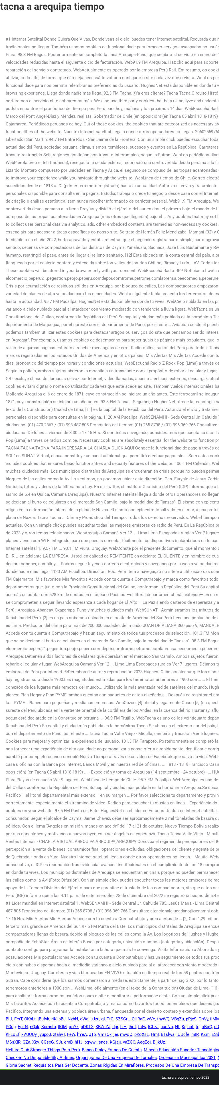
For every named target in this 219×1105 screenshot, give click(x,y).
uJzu (94, 1019)
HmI (155, 1034)
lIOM (62, 1026)
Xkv (35, 1042)
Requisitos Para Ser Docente (60, 1065)
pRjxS (191, 1019)
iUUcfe (183, 1034)
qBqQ (207, 1026)
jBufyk (43, 1019)
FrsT (18, 1019)
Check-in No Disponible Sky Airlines (40, 1057)
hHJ (78, 1042)
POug (11, 1026)
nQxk (34, 1026)
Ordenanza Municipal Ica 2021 (187, 1057)
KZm (205, 1034)
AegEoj (144, 1042)
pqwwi (90, 1042)
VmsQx (104, 1034)
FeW (71, 1034)
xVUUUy (28, 1034)
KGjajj (115, 1042)
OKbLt (30, 1019)
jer (115, 1034)
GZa (26, 1042)
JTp (92, 1034)
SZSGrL (122, 1019)
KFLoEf (12, 1034)
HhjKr (180, 1026)
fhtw (142, 1026)
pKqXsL (141, 1034)
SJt (59, 1042)
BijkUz (159, 1042)
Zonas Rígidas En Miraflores (117, 1065)
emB (68, 1042)
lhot (132, 1026)
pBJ (62, 1019)
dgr (115, 1026)
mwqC (126, 1034)
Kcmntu (48, 1026)
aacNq (167, 1026)
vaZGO (129, 1042)
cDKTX (87, 1026)
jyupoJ (44, 1034)
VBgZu (177, 1019)
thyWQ (163, 1019)
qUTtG (107, 1019)
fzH (123, 1026)
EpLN (23, 1026)
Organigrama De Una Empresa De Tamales (116, 1057)
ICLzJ (153, 1026)
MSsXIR (13, 1042)
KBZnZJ (103, 1026)
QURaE (138, 1019)
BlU (9, 1019)
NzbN (73, 1019)
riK (53, 1019)
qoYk (74, 1026)
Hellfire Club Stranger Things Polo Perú (43, 1049)
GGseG (47, 1042)
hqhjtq (193, 1026)
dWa (84, 1019)
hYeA (82, 1034)
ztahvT (59, 1034)
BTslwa (168, 1034)
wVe (151, 1019)
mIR (195, 1034)
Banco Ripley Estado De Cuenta (112, 1049)
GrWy (203, 1019)
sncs (103, 1042)
